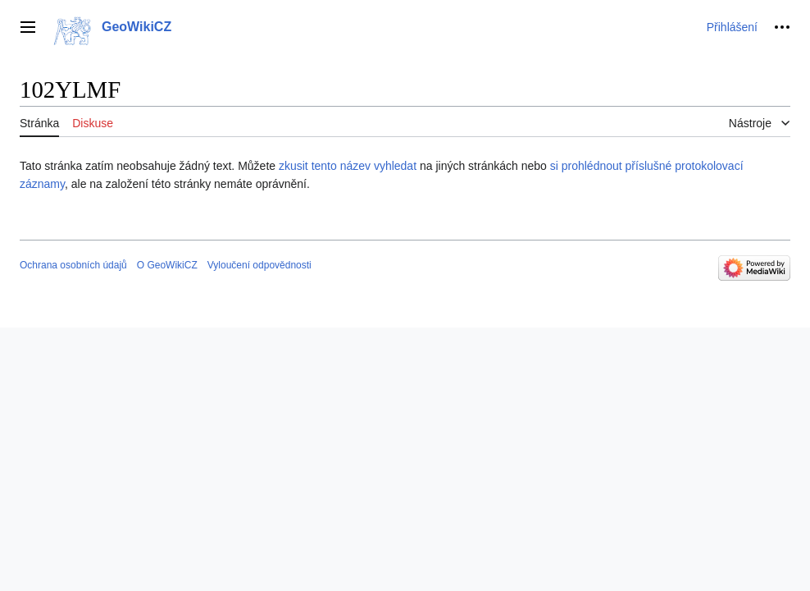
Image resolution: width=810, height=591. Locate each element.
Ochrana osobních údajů (73, 265)
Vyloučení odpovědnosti (259, 265)
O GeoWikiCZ (167, 265)
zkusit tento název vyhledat (347, 165)
